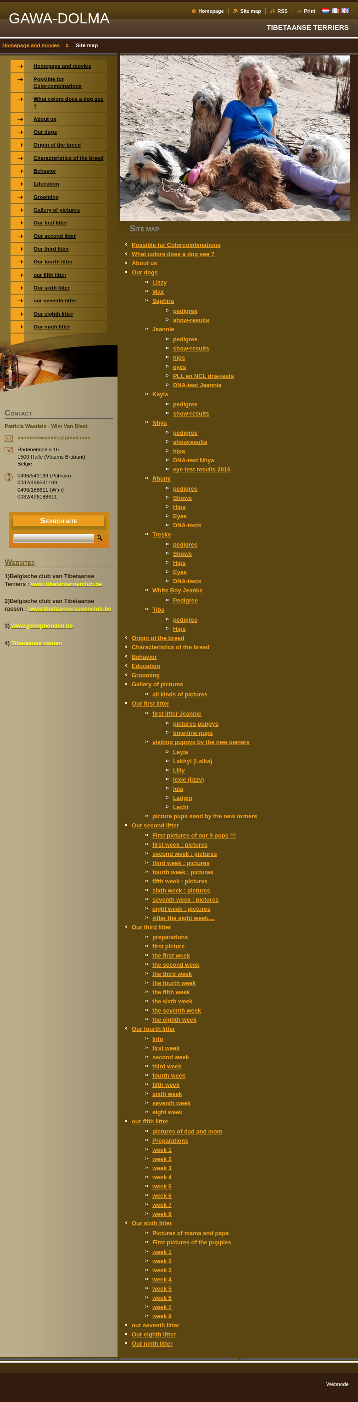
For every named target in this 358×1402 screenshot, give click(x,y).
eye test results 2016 (201, 469)
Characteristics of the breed (170, 647)
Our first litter (150, 703)
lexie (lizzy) (188, 779)
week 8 (162, 1213)
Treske (161, 534)
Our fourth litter (153, 1028)
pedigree (185, 310)
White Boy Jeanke (177, 590)
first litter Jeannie (176, 713)
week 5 (162, 1186)
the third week (172, 973)
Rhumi (161, 478)
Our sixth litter (152, 1223)
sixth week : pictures (181, 890)
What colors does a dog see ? (173, 254)
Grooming (146, 675)
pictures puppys (195, 723)
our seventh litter (155, 1325)
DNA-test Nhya (193, 460)
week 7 (162, 1204)
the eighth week (174, 1019)
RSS (282, 11)
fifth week (165, 1084)
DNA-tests (187, 525)
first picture (168, 946)
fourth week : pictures (182, 872)
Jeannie (163, 329)
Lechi (180, 807)
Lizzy (159, 282)
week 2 (162, 1159)
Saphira (163, 300)
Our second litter (155, 825)
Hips (179, 507)
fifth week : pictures (179, 881)
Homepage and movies (31, 45)
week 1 (162, 1149)
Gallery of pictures (157, 684)
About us (144, 263)
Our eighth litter (154, 1334)
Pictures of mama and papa (190, 1233)
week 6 (162, 1195)
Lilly (179, 770)
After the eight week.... (183, 918)
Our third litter (151, 927)
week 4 (162, 1177)
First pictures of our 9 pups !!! (194, 835)
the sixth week (172, 1001)
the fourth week (174, 983)
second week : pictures (184, 853)
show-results (191, 320)
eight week (167, 1112)
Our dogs (145, 272)
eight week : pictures (181, 908)
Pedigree (185, 600)
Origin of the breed (158, 638)
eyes (179, 366)
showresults (190, 441)
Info (157, 1038)
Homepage (211, 11)
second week (170, 1057)
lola (178, 788)
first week (165, 1048)
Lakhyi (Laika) (192, 761)
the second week (175, 964)
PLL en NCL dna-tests (203, 375)
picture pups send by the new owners (204, 816)
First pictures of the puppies (191, 1242)
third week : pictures (180, 863)
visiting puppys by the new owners (201, 742)
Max (158, 291)
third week (166, 1066)
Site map (250, 11)
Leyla (180, 752)
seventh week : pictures (185, 899)
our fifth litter (150, 1121)
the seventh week (176, 1010)
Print (309, 11)
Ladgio (182, 797)
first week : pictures (179, 844)
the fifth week (171, 992)
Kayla (160, 394)
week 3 (162, 1168)
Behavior (144, 656)
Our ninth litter (152, 1343)
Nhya (159, 422)
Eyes (180, 516)
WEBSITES (20, 563)
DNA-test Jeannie (197, 385)
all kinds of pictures (179, 694)
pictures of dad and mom (187, 1131)
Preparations (170, 1140)
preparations (170, 937)
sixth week (167, 1093)
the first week (171, 955)
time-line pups (193, 732)
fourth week (168, 1075)
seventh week (171, 1103)
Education (146, 666)
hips (179, 357)
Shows (182, 497)
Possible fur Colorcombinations (176, 244)
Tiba (158, 609)
